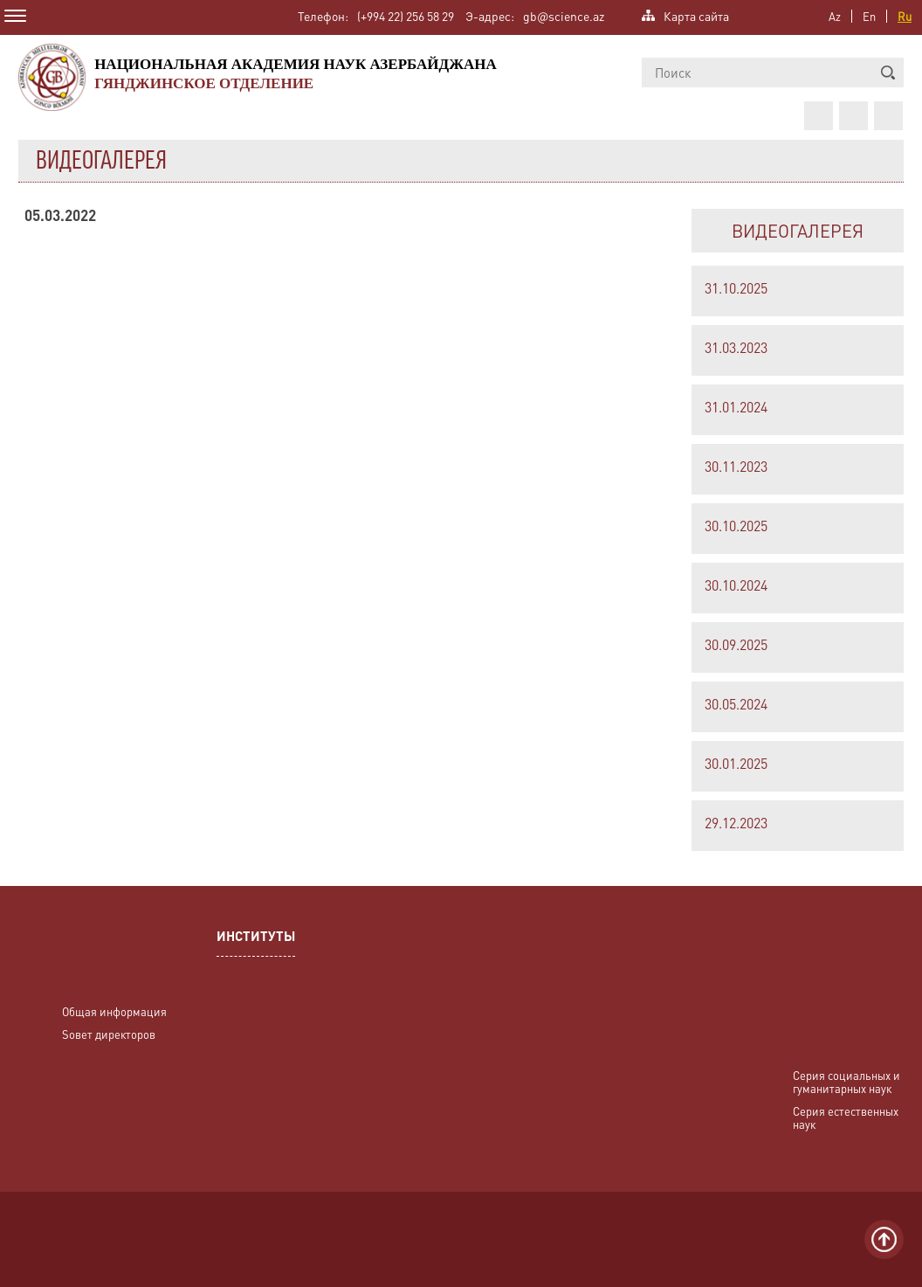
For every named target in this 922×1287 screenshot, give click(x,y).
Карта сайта (696, 14)
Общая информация (114, 1011)
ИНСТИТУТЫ (256, 937)
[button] (888, 73)
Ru (905, 16)
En (869, 16)
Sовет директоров (108, 1034)
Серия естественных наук (845, 1117)
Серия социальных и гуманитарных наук (846, 1082)
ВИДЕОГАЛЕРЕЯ (798, 230)
